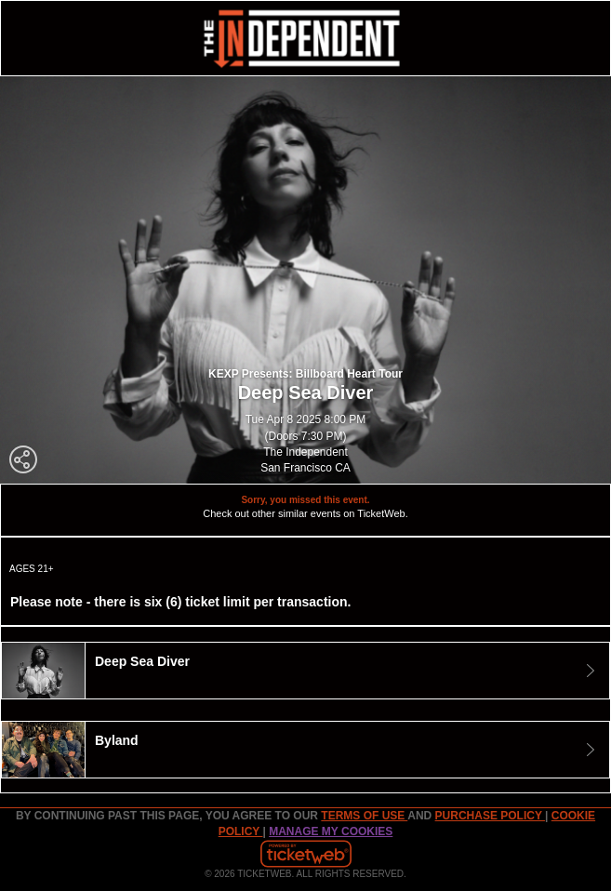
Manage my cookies (330, 831)
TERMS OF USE (364, 815)
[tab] (305, 670)
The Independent (305, 452)
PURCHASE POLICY (490, 815)
